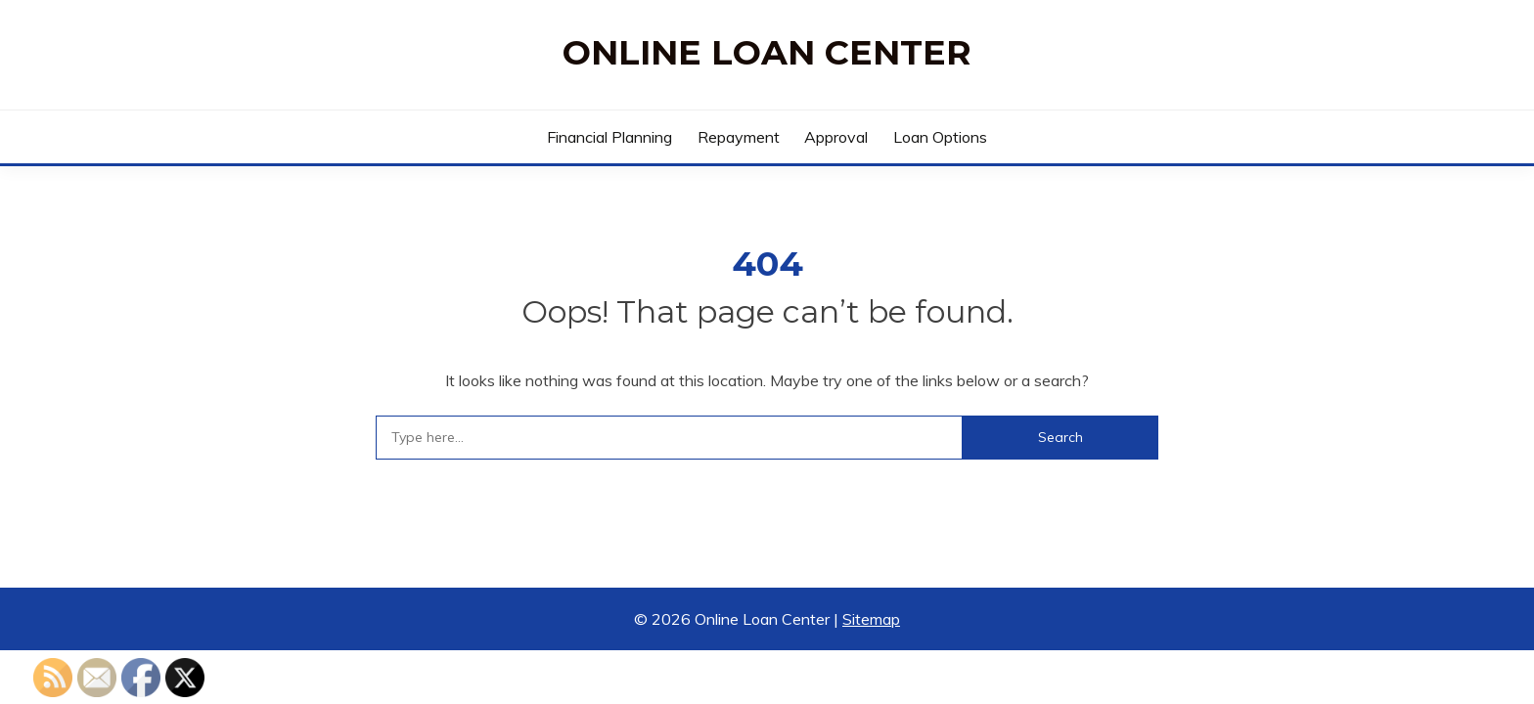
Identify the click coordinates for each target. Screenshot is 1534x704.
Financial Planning (609, 137)
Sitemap (871, 619)
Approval (836, 137)
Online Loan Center (767, 52)
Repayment (739, 137)
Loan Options (940, 137)
